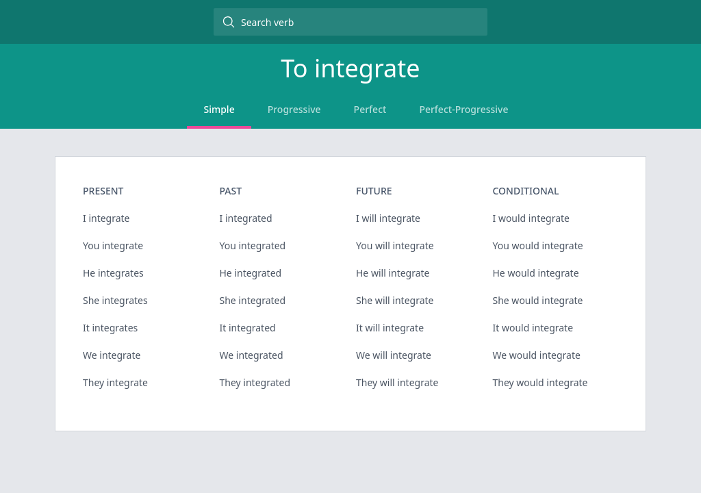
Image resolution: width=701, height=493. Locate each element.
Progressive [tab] (294, 109)
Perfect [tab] (370, 109)
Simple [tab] (218, 109)
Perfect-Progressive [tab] (463, 109)
